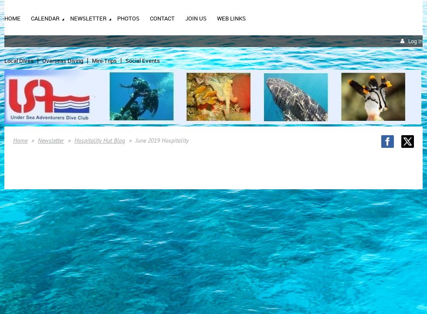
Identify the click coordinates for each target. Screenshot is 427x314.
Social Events (142, 61)
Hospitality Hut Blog (100, 140)
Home (20, 140)
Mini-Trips (104, 61)
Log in (415, 41)
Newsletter (51, 140)
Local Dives (19, 61)
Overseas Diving (62, 61)
